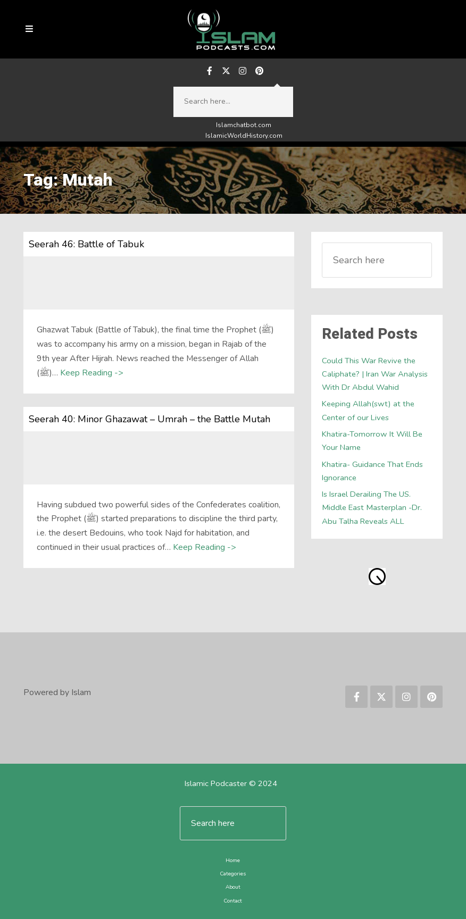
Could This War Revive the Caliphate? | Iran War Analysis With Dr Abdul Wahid (375, 374)
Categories (233, 874)
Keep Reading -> (91, 373)
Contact (232, 901)
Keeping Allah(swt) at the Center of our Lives (368, 410)
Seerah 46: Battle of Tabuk (86, 244)
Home (233, 860)
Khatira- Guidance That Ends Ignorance (372, 471)
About (233, 887)
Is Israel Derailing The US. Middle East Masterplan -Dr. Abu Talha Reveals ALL (372, 508)
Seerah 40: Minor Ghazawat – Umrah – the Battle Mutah (149, 419)
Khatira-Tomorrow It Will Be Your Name (372, 441)
